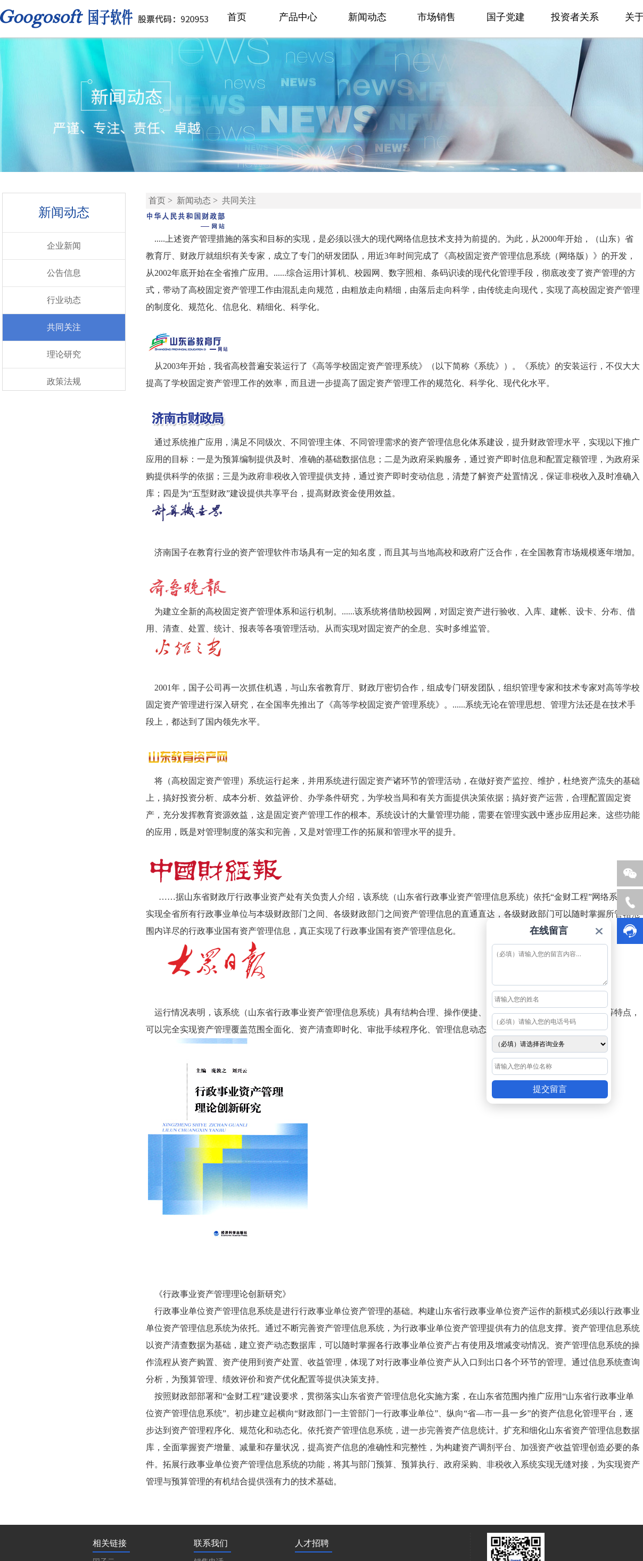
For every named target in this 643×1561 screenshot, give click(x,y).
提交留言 (550, 1089)
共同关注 (64, 327)
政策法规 (64, 381)
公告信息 (64, 272)
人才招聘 (312, 1543)
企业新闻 (64, 245)
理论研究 (64, 354)
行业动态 (64, 300)
